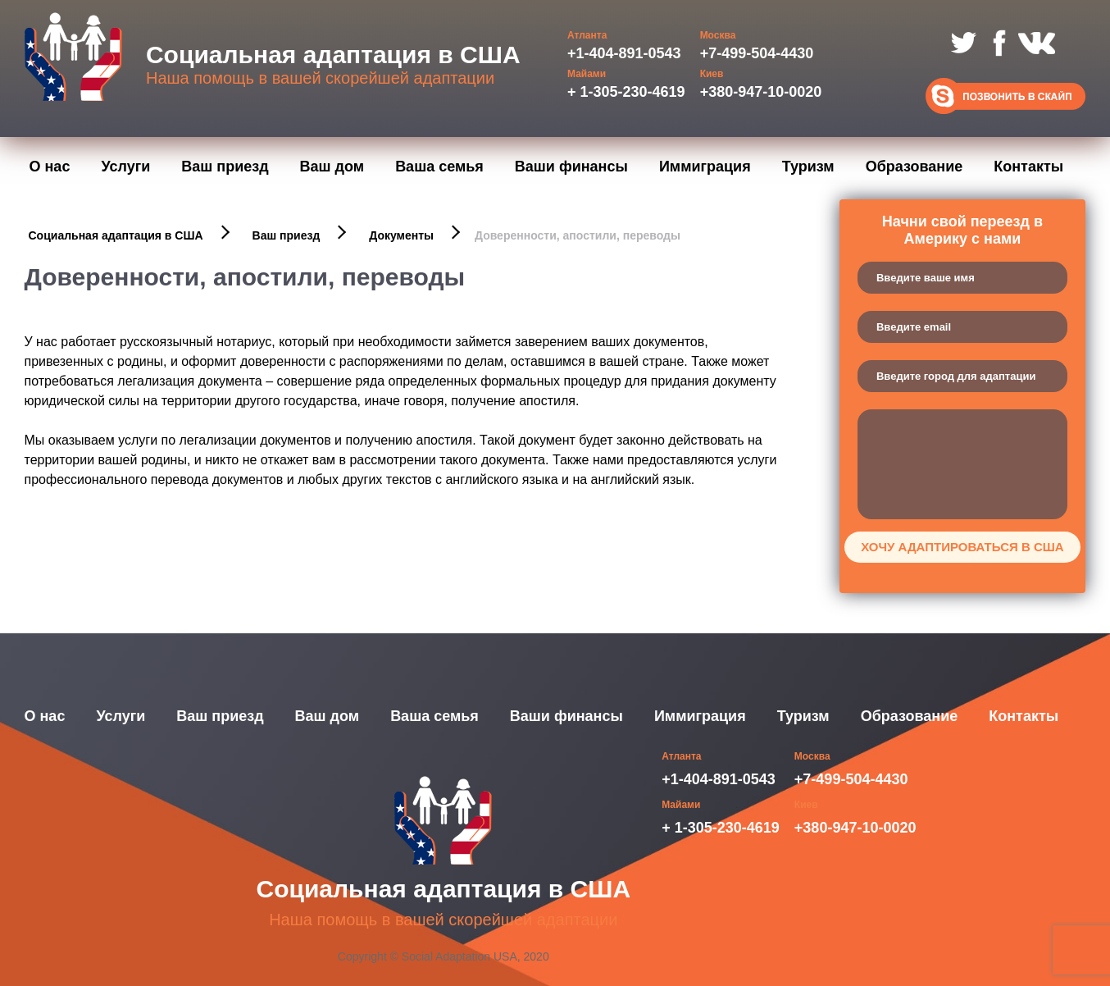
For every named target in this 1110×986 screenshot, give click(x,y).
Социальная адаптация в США (116, 235)
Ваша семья (439, 166)
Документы (401, 235)
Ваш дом (332, 166)
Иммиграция (705, 166)
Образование (914, 166)
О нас (50, 166)
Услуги (125, 166)
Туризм (808, 166)
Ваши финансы (571, 166)
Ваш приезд (224, 166)
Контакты (1028, 166)
